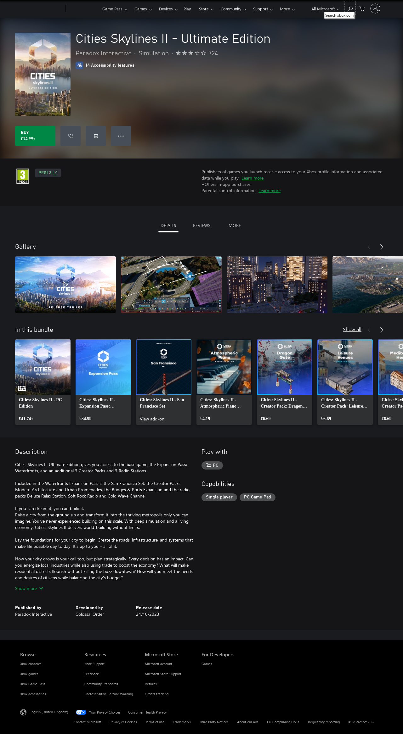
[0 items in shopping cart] (362, 8)
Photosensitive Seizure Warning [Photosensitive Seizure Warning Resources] (108, 694)
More (285, 8)
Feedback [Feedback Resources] (91, 674)
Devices (166, 8)
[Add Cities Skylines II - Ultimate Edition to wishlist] (70, 136)
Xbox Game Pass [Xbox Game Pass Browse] (32, 684)
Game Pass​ (112, 8)
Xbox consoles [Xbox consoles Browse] (31, 664)
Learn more (252, 178)
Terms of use (154, 722)
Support (260, 8)
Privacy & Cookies (123, 722)
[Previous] (369, 246)
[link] (43, 382)
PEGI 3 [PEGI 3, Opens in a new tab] (48, 172)
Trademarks (182, 722)
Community (231, 8)
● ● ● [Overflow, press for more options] (121, 135)
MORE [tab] (235, 225)
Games (140, 8)
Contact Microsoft (87, 722)
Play (187, 8)
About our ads (247, 722)
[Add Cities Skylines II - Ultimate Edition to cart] (96, 136)
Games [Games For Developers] (207, 664)
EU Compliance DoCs (283, 722)
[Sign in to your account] (375, 8)
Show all (352, 329)
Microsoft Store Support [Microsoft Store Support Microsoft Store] (163, 674)
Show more (29, 588)
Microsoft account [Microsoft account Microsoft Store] (158, 664)
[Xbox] (83, 8)
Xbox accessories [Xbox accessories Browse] (33, 694)
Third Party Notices (214, 722)
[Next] (381, 246)
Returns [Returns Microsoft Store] (151, 684)
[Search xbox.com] (349, 8)
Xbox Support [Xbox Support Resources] (94, 664)
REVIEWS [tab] (201, 225)
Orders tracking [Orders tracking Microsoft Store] (156, 694)
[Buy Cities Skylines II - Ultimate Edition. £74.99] (35, 136)
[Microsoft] (41, 8)
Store (204, 8)
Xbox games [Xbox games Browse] (29, 674)
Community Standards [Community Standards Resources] (101, 684)
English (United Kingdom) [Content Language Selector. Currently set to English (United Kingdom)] (49, 712)
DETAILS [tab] (168, 225)
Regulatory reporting (324, 722)
